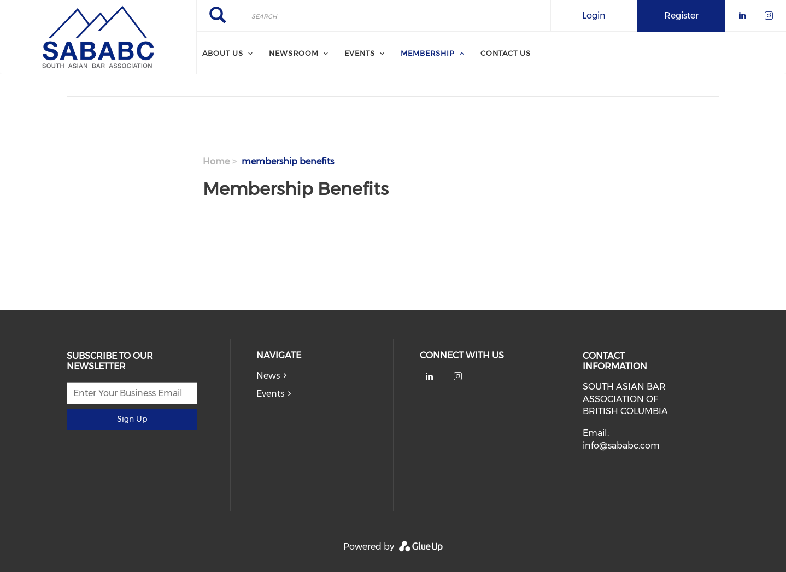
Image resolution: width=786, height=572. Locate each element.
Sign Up (132, 419)
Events (270, 393)
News (268, 375)
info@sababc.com (621, 445)
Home (216, 161)
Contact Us (505, 53)
